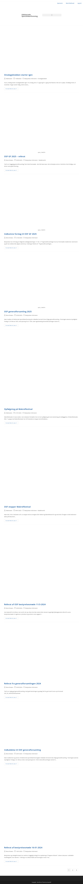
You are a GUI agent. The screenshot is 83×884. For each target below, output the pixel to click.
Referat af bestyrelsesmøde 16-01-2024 (23, 847)
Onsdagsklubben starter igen (18, 74)
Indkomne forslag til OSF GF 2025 (20, 234)
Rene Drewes (9, 160)
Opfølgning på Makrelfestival (18, 409)
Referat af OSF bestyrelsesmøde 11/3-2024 (25, 604)
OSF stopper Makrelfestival (17, 506)
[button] (51, 15)
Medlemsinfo (42, 160)
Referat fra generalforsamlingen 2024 (22, 683)
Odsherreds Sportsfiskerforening (30, 15)
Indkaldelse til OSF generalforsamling (22, 750)
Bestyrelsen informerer (31, 78)
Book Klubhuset (70, 3)
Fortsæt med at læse (12, 88)
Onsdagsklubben (42, 78)
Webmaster (9, 78)
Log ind (79, 3)
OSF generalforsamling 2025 (18, 311)
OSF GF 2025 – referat (14, 156)
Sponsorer (60, 3)
